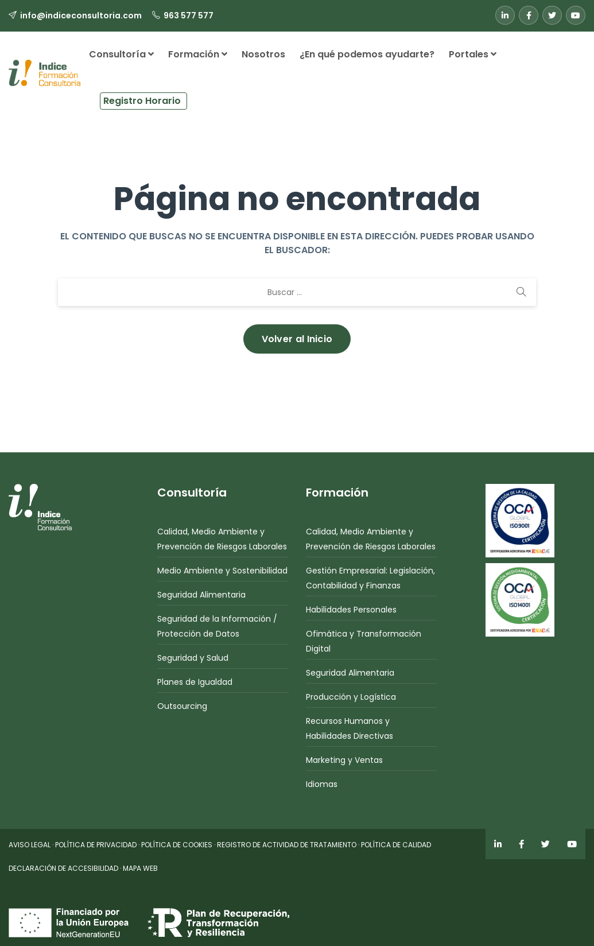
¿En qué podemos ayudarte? (367, 54)
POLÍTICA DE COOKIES (176, 845)
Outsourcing (182, 706)
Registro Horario (142, 100)
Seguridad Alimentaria (201, 594)
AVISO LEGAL (30, 845)
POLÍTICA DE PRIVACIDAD (96, 845)
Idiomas (321, 784)
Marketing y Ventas (344, 760)
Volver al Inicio (297, 339)
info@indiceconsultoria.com (81, 15)
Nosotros (263, 54)
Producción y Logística (351, 697)
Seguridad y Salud (192, 658)
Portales (472, 54)
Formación (197, 54)
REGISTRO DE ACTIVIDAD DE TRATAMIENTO (286, 845)
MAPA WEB (140, 868)
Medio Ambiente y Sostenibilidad (222, 570)
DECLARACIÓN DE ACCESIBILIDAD (63, 868)
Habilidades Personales (351, 609)
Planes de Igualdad (194, 682)
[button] (200, 96)
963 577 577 (188, 15)
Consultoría (121, 54)
